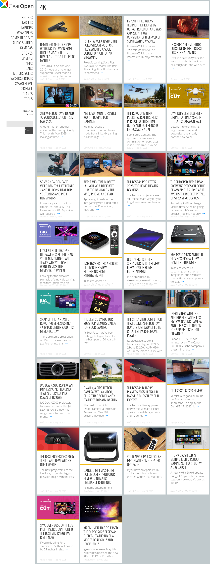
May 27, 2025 (105, 216)
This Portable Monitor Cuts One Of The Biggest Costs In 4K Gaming (186, 48)
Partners (29, 114)
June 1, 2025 (146, 79)
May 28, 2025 (56, 216)
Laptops (27, 27)
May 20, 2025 (147, 353)
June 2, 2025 (103, 79)
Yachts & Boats (22, 78)
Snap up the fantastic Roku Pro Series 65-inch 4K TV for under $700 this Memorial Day (57, 325)
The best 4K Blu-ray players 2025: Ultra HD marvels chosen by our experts (143, 393)
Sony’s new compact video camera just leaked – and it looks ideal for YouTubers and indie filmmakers (57, 189)
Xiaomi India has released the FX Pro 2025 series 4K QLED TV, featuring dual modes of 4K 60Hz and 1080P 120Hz (101, 535)
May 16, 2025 (99, 422)
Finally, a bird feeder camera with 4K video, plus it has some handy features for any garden (100, 393)
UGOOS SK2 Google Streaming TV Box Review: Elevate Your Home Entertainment (143, 265)
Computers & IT (22, 37)
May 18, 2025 (186, 353)
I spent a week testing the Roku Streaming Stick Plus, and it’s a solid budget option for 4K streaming (100, 49)
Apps (29, 63)
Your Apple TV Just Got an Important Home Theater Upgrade (144, 460)
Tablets (27, 22)
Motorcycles (23, 73)
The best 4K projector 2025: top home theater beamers (142, 185)
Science (27, 88)
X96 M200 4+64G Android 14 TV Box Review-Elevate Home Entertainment (187, 258)
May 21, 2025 (60, 353)
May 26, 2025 (62, 285)
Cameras (26, 47)
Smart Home (24, 83)
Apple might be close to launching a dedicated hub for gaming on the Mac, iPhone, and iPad (99, 187)
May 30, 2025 (105, 147)
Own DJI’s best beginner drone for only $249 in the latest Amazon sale (186, 117)
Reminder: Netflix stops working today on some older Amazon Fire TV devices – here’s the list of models (57, 52)
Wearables (25, 32)
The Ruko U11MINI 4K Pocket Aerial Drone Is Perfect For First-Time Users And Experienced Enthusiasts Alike (142, 121)
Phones (27, 17)
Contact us (28, 111)
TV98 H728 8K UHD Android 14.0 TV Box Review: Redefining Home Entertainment (101, 269)
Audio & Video (23, 42)
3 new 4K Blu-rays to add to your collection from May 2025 (57, 117)
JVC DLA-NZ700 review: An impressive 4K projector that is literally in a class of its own (56, 391)
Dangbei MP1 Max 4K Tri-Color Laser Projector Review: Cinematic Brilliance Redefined (99, 476)
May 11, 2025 (103, 559)
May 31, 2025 (60, 147)
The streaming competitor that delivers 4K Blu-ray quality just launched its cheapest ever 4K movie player (144, 327)
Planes (28, 93)
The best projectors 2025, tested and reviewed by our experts (57, 460)
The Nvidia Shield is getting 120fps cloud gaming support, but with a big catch (188, 461)
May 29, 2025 (141, 147)
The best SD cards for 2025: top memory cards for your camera (100, 323)
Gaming (27, 58)
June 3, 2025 (60, 79)
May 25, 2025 (104, 285)
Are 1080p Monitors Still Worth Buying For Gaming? (100, 117)
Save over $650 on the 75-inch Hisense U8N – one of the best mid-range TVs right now (57, 531)
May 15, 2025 (185, 422)
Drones (27, 53)
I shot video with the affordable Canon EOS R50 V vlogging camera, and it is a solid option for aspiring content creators (186, 323)
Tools (28, 98)
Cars (29, 68)
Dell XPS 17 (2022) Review (186, 390)
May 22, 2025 (147, 285)
